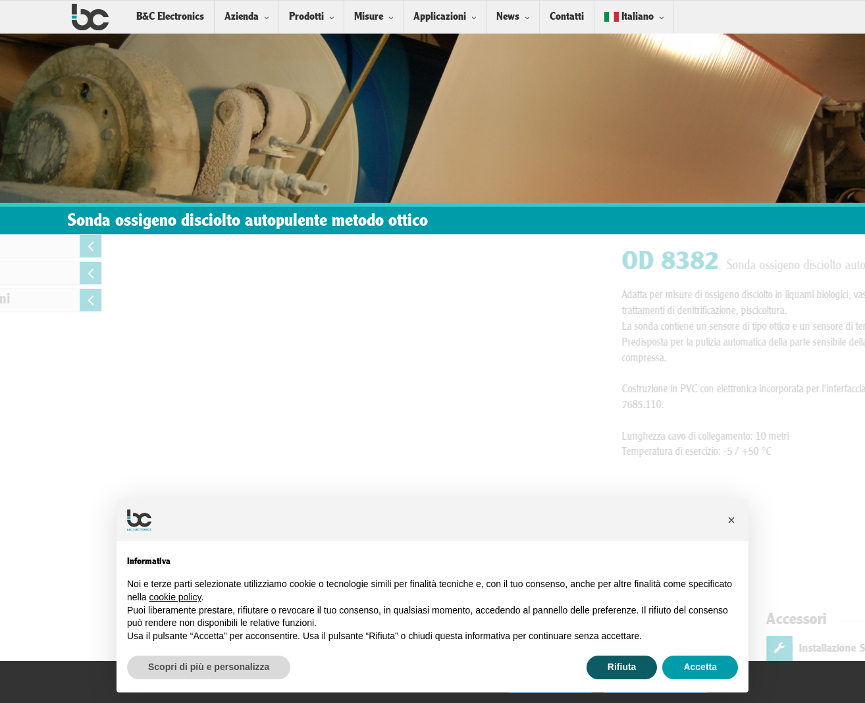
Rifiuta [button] (622, 667)
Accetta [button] (700, 667)
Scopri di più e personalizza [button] (208, 667)
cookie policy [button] (175, 597)
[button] (731, 520)
